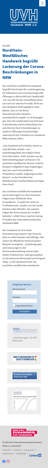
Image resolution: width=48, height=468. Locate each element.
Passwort (16, 297)
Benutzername (19, 289)
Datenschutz (7, 453)
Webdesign (21, 453)
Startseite (6, 450)
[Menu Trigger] (42, 3)
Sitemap (17, 450)
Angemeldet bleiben (23, 305)
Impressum (29, 450)
